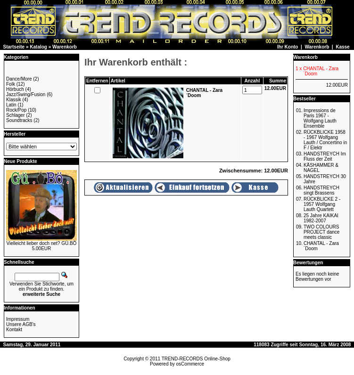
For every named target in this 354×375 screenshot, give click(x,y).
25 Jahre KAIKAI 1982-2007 (321, 218)
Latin (11, 104)
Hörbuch (15, 89)
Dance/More (19, 79)
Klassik (13, 99)
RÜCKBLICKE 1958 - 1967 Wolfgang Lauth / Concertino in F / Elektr (325, 140)
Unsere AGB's (21, 324)
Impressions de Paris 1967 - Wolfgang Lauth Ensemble (320, 118)
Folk (10, 84)
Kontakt (14, 329)
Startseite (14, 46)
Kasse (342, 46)
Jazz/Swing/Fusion (25, 94)
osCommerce (190, 364)
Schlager (15, 115)
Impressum (17, 319)
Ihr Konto (287, 46)
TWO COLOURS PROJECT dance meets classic (322, 232)
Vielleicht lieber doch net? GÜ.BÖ (42, 243)
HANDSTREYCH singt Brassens (321, 190)
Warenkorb (64, 46)
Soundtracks (19, 120)
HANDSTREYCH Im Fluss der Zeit (325, 156)
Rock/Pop (16, 110)
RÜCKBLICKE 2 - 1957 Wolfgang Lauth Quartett (322, 204)
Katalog (38, 46)
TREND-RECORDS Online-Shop (196, 358)
